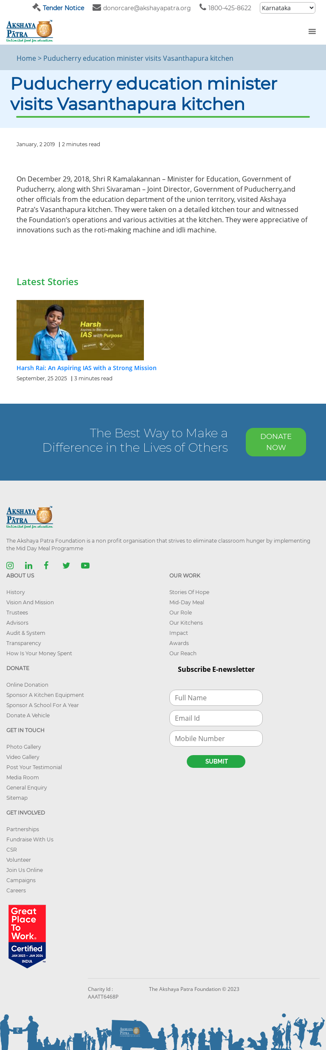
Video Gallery (22, 757)
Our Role (180, 612)
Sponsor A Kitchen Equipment (45, 695)
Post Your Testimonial (34, 767)
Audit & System (25, 633)
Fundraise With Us (29, 839)
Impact (178, 633)
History (15, 592)
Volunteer (18, 860)
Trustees (17, 612)
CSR (11, 849)
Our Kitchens (186, 623)
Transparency (23, 643)
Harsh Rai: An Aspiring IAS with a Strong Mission (87, 368)
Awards (179, 643)
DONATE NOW (276, 442)
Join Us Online (24, 870)
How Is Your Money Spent (39, 653)
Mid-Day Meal (186, 602)
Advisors (17, 623)
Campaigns (21, 880)
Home (26, 58)
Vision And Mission (30, 602)
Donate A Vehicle (28, 715)
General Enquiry (26, 787)
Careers (16, 890)
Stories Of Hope (189, 592)
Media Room (22, 777)
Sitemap (17, 798)
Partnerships (22, 829)
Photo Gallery (23, 747)
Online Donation (27, 685)
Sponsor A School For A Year (42, 705)
